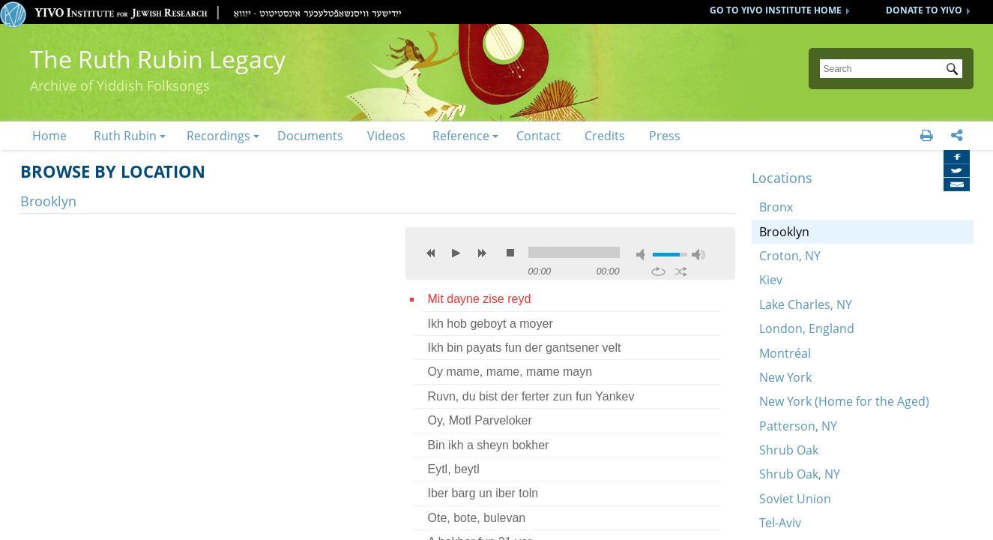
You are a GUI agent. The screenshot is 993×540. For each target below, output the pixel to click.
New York (785, 377)
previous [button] (430, 252)
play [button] (456, 253)
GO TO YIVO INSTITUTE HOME (776, 10)
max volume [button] (698, 254)
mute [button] (643, 254)
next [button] (481, 252)
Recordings (218, 136)
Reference (460, 136)
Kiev (770, 280)
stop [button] (510, 252)
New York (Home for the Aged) (844, 401)
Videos (386, 136)
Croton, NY (790, 256)
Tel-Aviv (780, 522)
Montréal (785, 353)
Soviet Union (795, 498)
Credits (605, 136)
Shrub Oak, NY (799, 474)
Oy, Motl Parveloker (480, 420)
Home (49, 136)
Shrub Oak (788, 450)
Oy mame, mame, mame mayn (510, 371)
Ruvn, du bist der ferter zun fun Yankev (531, 396)
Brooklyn (784, 232)
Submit (954, 70)
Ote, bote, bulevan (477, 518)
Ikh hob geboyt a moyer (490, 323)
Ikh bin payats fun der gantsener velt (524, 347)
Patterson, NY (798, 426)
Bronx (776, 207)
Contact (538, 136)
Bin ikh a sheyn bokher (488, 445)
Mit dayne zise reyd (479, 298)
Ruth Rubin (125, 136)
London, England (806, 328)
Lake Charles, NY (805, 304)
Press (664, 136)
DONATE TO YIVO (924, 10)
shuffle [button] (680, 271)
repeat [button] (658, 271)
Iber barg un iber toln (483, 493)
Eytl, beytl (454, 469)
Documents (310, 136)
